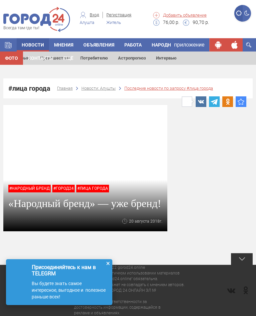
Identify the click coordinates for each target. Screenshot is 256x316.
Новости (33, 45)
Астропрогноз (132, 57)
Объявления (98, 45)
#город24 (63, 188)
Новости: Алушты (98, 88)
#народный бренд (29, 188)
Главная (65, 88)
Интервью (166, 57)
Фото (11, 58)
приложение (189, 45)
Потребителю (94, 57)
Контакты (40, 58)
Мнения (63, 45)
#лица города (92, 188)
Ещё (68, 58)
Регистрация (118, 14)
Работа (133, 45)
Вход (94, 14)
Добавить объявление (185, 15)
